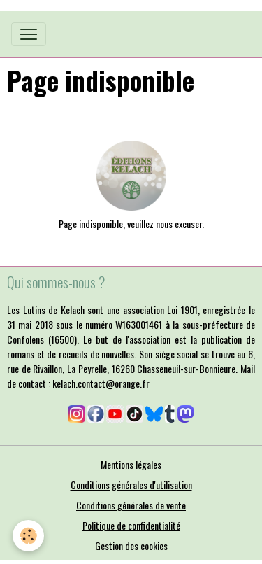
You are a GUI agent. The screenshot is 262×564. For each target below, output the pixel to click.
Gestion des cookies (131, 545)
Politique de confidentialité (131, 525)
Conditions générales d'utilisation (131, 484)
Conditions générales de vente (131, 505)
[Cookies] (28, 535)
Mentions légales (131, 464)
